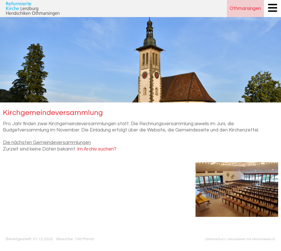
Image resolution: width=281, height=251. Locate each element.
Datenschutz (215, 239)
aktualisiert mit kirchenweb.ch (251, 239)
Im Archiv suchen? (96, 149)
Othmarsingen (245, 8)
